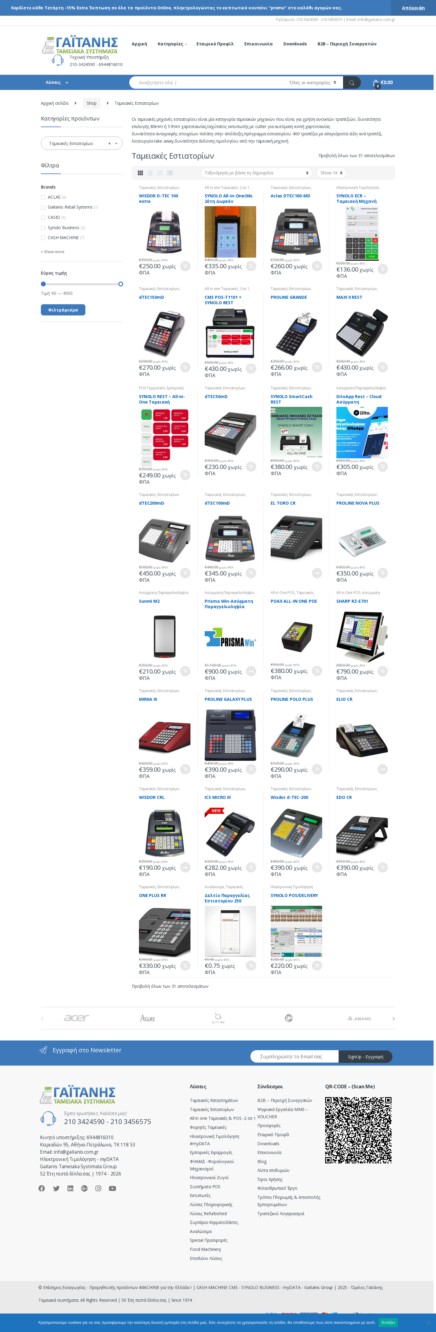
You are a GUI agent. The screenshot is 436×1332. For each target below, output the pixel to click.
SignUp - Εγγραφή (365, 1057)
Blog (261, 1161)
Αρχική (139, 44)
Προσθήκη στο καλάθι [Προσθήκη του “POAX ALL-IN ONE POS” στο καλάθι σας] (316, 671)
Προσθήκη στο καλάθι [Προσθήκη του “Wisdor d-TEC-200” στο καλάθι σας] (316, 867)
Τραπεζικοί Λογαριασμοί (280, 1213)
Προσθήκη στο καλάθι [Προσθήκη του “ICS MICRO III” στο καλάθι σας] (250, 867)
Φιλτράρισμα (63, 310)
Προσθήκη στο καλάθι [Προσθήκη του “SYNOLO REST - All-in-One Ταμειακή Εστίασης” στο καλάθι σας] (185, 475)
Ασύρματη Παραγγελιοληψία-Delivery (359, 594)
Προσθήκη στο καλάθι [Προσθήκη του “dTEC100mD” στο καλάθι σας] (250, 573)
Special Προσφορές (208, 1240)
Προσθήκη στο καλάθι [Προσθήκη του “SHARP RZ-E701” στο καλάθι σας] (382, 671)
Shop (91, 103)
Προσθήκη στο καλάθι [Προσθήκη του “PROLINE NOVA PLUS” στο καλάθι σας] (382, 573)
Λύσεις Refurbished (208, 1213)
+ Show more (52, 251)
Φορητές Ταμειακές (208, 1127)
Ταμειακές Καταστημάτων (214, 1100)
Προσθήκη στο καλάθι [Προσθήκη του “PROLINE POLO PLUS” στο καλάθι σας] (316, 769)
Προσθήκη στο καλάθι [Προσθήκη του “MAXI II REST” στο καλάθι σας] (382, 367)
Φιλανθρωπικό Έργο (277, 1188)
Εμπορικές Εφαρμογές (211, 1152)
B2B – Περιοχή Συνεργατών (347, 44)
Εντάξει (388, 1322)
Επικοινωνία (258, 44)
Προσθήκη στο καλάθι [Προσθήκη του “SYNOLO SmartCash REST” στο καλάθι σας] (316, 467)
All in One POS (283, 592)
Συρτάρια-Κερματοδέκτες (214, 1222)
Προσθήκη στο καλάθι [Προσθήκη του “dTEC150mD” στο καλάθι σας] (185, 367)
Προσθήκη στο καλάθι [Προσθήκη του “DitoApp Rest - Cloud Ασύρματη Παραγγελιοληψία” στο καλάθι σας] (382, 467)
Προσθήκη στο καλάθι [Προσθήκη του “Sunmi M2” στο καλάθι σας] (185, 671)
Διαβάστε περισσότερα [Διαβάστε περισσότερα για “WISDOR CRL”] (185, 867)
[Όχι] (428, 1323)
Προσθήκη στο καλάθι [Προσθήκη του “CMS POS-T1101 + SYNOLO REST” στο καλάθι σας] (250, 369)
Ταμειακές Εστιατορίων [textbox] (80, 143)
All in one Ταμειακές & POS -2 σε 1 (223, 1118)
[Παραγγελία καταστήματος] (256, 173)
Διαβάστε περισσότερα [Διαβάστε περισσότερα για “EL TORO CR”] (316, 573)
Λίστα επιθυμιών (273, 1170)
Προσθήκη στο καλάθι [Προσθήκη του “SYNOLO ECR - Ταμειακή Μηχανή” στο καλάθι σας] (382, 269)
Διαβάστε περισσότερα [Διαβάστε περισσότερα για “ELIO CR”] (382, 769)
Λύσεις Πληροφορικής (211, 1204)
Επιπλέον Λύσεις (206, 1258)
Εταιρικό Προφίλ (215, 44)
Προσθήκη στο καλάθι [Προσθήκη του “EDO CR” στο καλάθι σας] (382, 867)
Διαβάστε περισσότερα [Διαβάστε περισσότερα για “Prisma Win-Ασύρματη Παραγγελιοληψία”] (250, 671)
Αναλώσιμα (214, 886)
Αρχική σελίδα (54, 103)
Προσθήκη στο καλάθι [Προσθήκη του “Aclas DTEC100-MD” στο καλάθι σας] (316, 266)
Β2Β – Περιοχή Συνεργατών (284, 1100)
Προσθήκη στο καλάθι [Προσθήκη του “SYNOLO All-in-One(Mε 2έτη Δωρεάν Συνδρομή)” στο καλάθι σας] (250, 266)
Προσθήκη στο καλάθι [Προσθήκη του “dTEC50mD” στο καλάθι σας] (250, 467)
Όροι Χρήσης (269, 1179)
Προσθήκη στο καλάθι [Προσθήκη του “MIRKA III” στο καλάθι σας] (185, 769)
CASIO (54, 217)
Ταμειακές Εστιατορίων (159, 187)
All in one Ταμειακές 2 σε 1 (227, 187)
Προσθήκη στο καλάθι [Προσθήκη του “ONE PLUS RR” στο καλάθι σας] (185, 966)
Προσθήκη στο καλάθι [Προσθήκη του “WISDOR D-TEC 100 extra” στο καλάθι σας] (185, 266)
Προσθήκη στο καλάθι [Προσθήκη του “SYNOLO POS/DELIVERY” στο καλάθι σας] (316, 966)
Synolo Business (63, 227)
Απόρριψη (413, 8)
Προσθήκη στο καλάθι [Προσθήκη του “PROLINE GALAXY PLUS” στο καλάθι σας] (250, 769)
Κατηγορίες (170, 44)
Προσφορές (268, 1125)
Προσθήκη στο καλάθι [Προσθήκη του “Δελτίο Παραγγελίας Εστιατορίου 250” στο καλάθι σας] (250, 966)
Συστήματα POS (205, 1186)
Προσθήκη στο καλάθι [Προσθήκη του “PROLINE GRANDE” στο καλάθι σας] (316, 367)
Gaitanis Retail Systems (70, 207)
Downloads (295, 44)
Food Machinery (205, 1249)
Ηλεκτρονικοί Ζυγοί (209, 1177)
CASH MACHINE (63, 237)
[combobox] (205, 82)
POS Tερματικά (152, 388)
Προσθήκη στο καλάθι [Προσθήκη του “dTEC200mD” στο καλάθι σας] (185, 573)
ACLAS (54, 197)
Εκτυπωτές (200, 1195)
